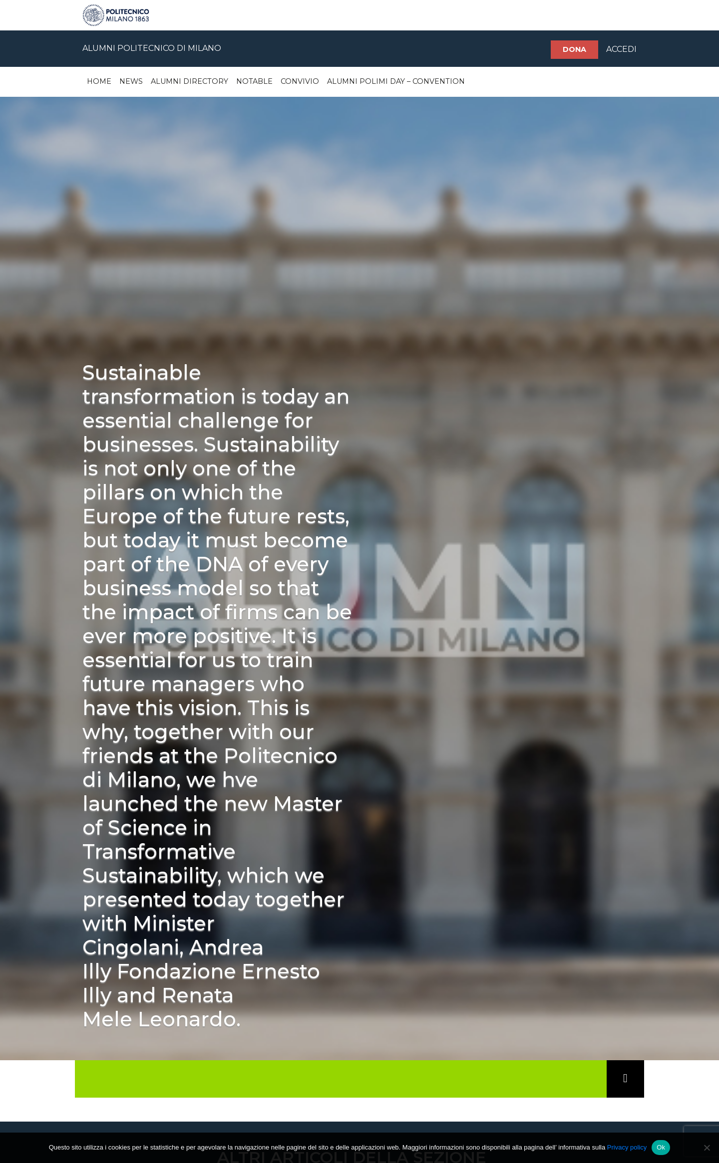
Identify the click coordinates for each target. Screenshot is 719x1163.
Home (99, 81)
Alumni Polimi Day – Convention (396, 81)
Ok (661, 1147)
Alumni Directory (189, 81)
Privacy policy (627, 1147)
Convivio (300, 81)
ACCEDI (621, 49)
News (131, 81)
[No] (707, 1148)
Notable (254, 81)
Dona (574, 49)
